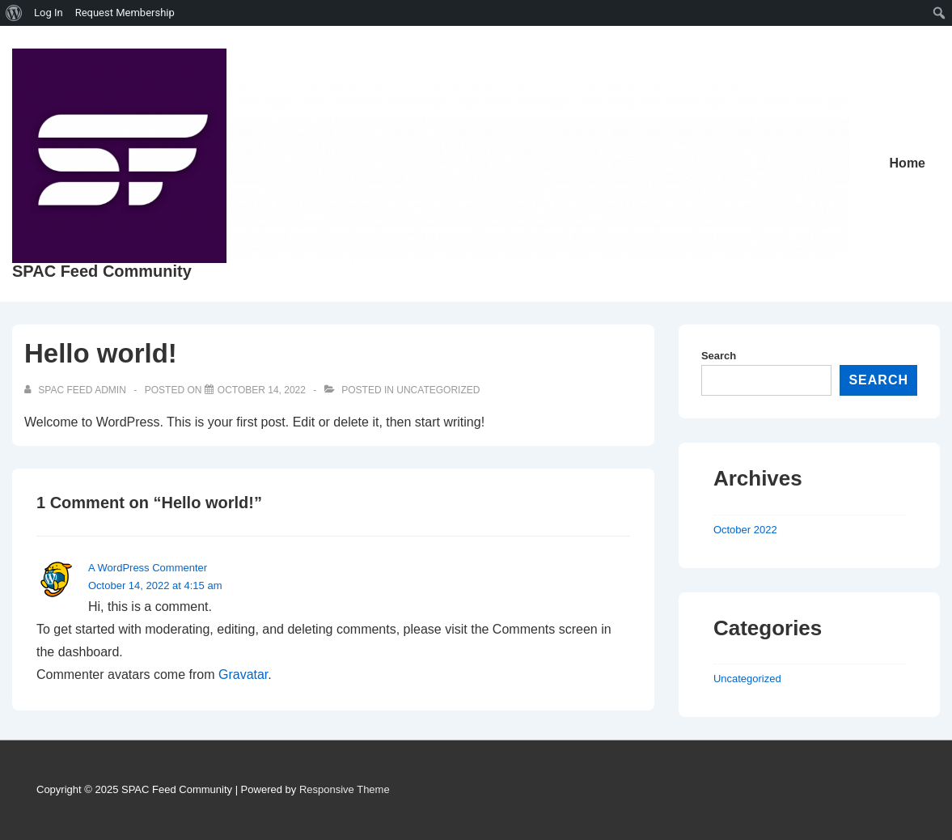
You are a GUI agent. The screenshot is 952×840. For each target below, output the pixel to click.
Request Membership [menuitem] (125, 12)
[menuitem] (14, 13)
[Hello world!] (262, 390)
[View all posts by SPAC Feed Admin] (76, 390)
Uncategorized (438, 390)
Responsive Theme (344, 789)
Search (718, 356)
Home (907, 163)
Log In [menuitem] (48, 12)
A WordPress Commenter (147, 568)
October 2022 (745, 530)
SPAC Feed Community (102, 271)
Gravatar (243, 674)
